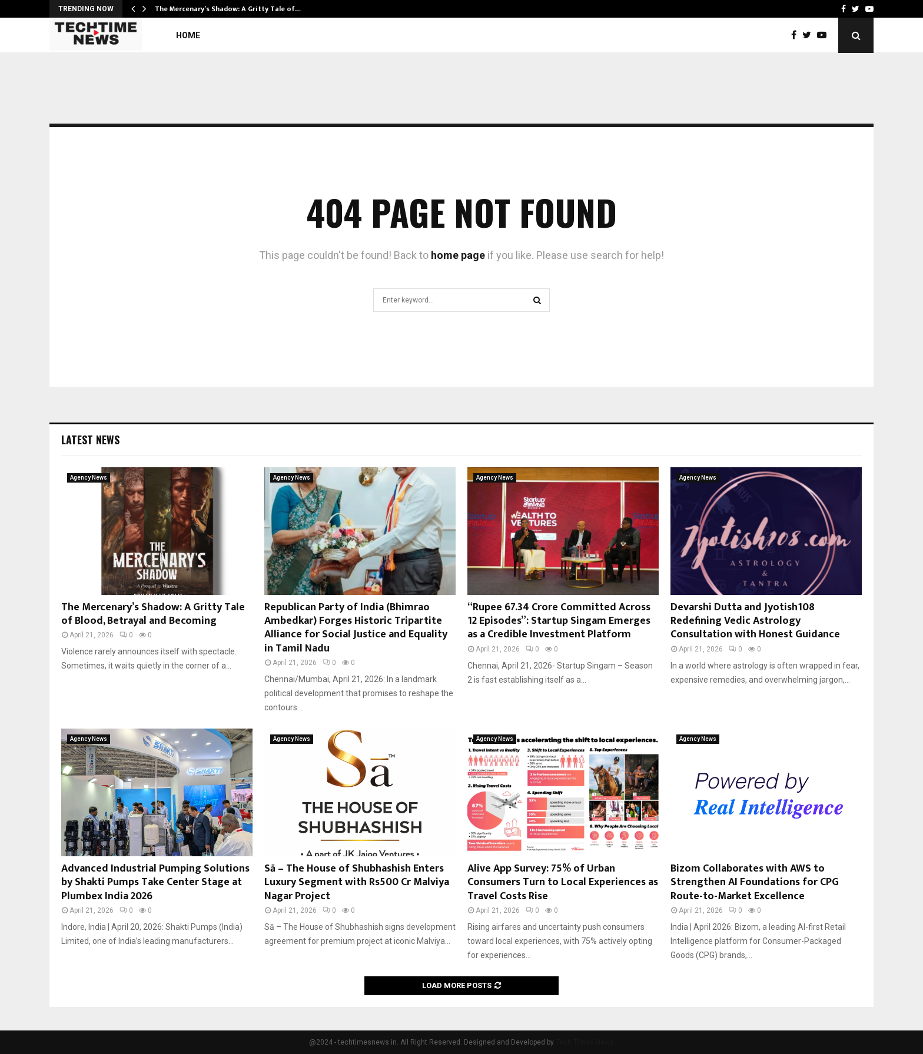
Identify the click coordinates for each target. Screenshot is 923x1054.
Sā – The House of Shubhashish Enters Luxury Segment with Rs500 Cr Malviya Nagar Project (356, 882)
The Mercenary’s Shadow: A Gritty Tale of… (228, 9)
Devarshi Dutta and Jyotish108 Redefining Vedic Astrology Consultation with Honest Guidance (755, 621)
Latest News (90, 439)
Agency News (88, 477)
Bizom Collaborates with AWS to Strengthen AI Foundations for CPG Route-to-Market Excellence (754, 882)
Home (188, 35)
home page (458, 255)
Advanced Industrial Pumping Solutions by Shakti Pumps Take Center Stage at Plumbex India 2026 (155, 882)
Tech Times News (585, 1042)
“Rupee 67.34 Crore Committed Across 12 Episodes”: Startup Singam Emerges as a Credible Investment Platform (558, 621)
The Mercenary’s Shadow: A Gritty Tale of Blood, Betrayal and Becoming (153, 614)
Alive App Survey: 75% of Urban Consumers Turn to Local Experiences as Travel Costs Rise (562, 882)
